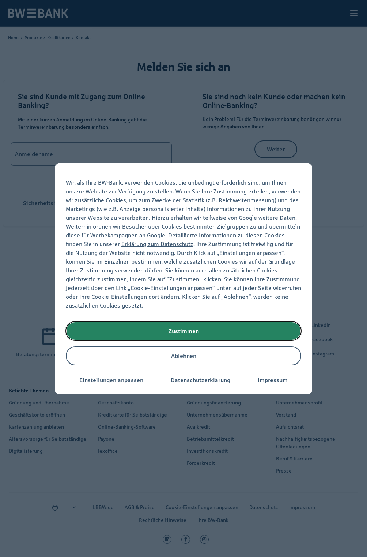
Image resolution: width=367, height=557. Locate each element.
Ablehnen (183, 356)
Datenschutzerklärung (200, 380)
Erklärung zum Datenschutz (157, 244)
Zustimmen (184, 331)
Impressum (273, 380)
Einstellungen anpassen (111, 380)
